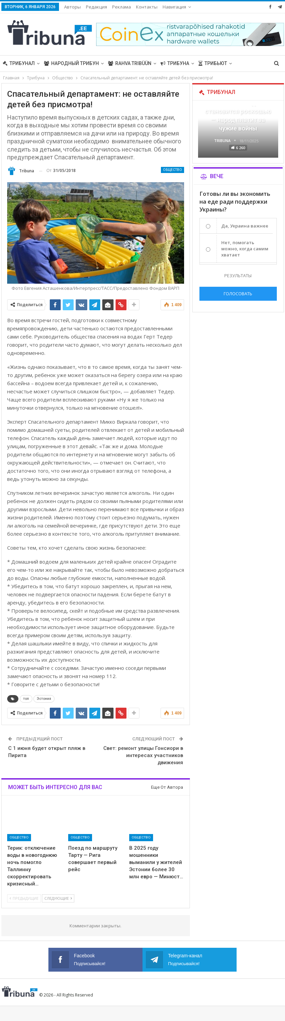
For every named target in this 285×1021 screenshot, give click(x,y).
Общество (172, 170)
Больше (246, 63)
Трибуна (175, 63)
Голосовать (238, 293)
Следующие (58, 898)
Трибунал (19, 63)
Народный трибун (71, 63)
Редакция (96, 7)
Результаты (238, 275)
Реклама (121, 7)
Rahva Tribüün (129, 63)
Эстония (44, 699)
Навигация (174, 7)
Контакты (147, 7)
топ (26, 699)
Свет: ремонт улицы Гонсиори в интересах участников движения (143, 755)
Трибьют (212, 63)
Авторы (72, 7)
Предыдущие (24, 898)
